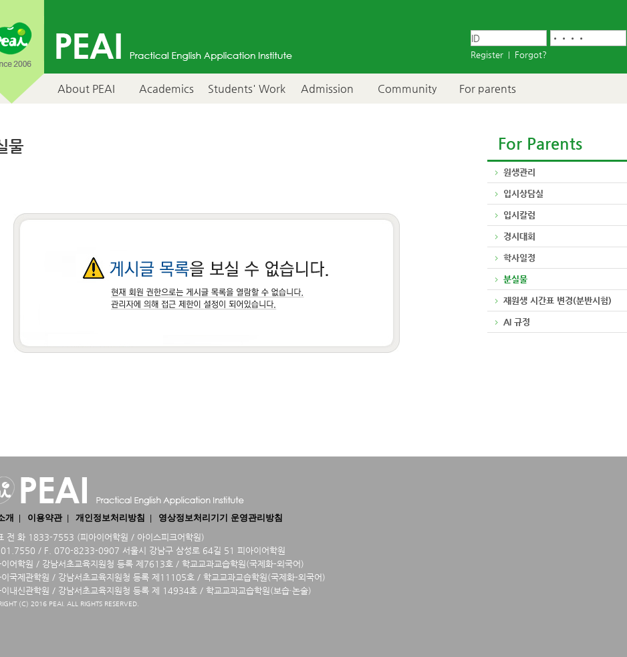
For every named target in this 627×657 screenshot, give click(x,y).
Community (407, 88)
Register (487, 54)
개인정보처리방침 (110, 518)
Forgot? (531, 54)
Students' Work (246, 88)
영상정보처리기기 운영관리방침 (220, 518)
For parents (487, 88)
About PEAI (86, 88)
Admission (327, 88)
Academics (166, 88)
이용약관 (44, 518)
